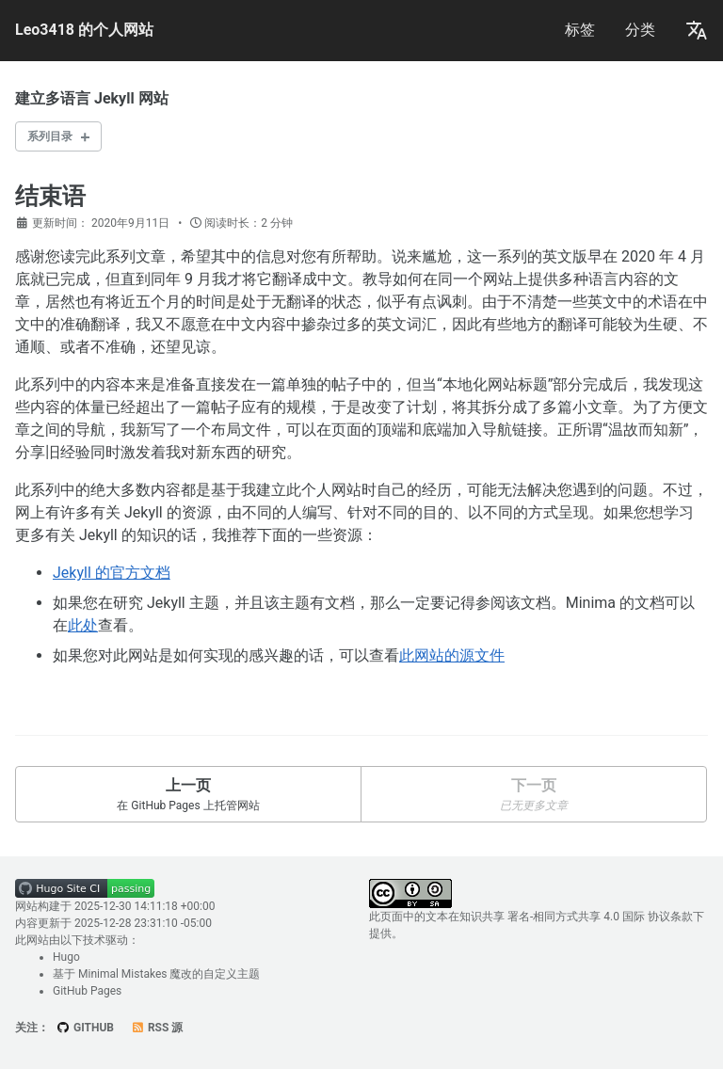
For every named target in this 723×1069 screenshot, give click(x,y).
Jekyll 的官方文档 (111, 573)
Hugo (66, 957)
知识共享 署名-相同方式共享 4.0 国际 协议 (564, 916)
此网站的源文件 (452, 655)
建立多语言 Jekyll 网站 (92, 98)
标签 (580, 30)
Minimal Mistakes (122, 974)
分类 (640, 30)
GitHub (85, 1027)
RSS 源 (157, 1027)
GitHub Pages (87, 990)
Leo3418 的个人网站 (84, 30)
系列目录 (49, 136)
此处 (83, 625)
